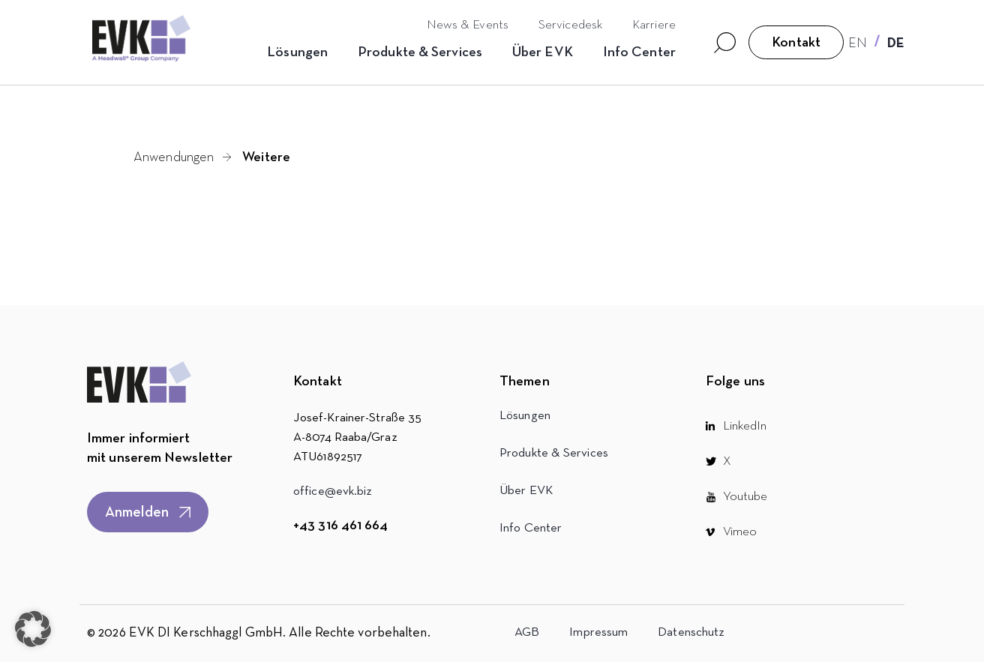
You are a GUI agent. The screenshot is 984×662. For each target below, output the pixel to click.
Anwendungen (174, 157)
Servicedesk (570, 25)
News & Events (467, 25)
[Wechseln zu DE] (896, 43)
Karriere (654, 25)
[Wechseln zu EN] (857, 43)
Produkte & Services (420, 52)
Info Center (639, 52)
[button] (33, 629)
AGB (526, 632)
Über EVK (542, 52)
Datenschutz (691, 632)
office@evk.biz (332, 491)
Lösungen (297, 52)
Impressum (598, 632)
